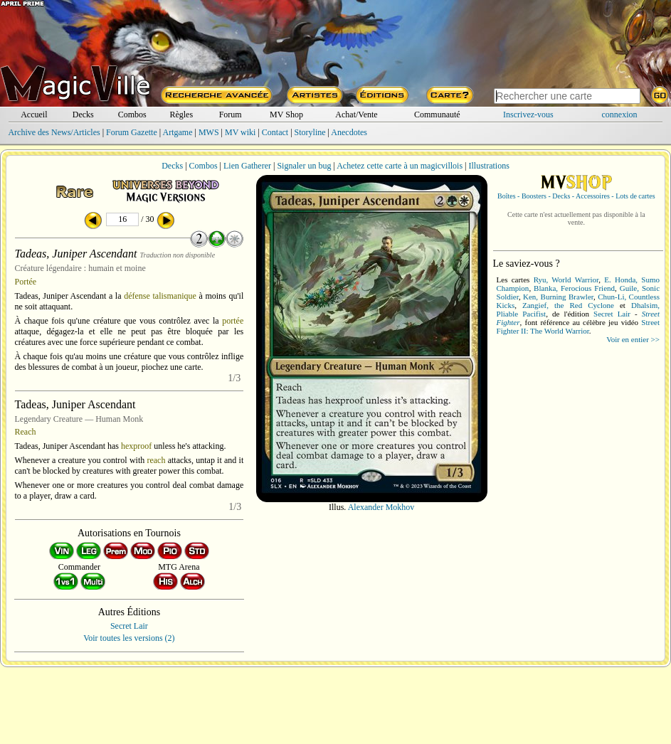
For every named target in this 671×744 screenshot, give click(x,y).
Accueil (34, 114)
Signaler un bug (304, 166)
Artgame (178, 132)
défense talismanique (160, 296)
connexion (620, 114)
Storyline (310, 132)
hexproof (136, 446)
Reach (25, 432)
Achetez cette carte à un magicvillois (400, 166)
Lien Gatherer (247, 166)
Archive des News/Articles (54, 132)
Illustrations (488, 166)
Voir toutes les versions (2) (128, 638)
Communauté (437, 114)
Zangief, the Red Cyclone (568, 305)
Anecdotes (349, 132)
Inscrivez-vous (528, 114)
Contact (275, 132)
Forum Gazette (131, 132)
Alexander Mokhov (381, 507)
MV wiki (240, 132)
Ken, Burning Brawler (558, 296)
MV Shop (286, 114)
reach (156, 460)
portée (232, 321)
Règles (181, 114)
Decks (83, 114)
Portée (26, 282)
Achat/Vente (356, 114)
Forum (230, 114)
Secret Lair (129, 626)
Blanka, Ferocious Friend (574, 288)
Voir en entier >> (633, 339)
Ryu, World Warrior (566, 279)
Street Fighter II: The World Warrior (578, 326)
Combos (132, 114)
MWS (209, 132)
